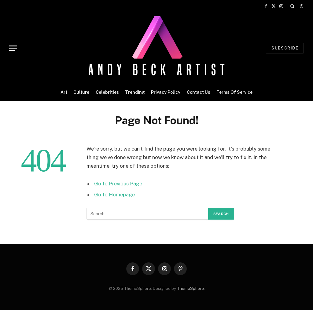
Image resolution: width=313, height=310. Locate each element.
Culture (81, 92)
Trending (135, 92)
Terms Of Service (234, 92)
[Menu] (13, 48)
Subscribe (284, 48)
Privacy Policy (165, 92)
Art (64, 92)
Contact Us (198, 92)
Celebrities (107, 92)
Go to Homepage (114, 194)
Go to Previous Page (118, 184)
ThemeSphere (190, 288)
